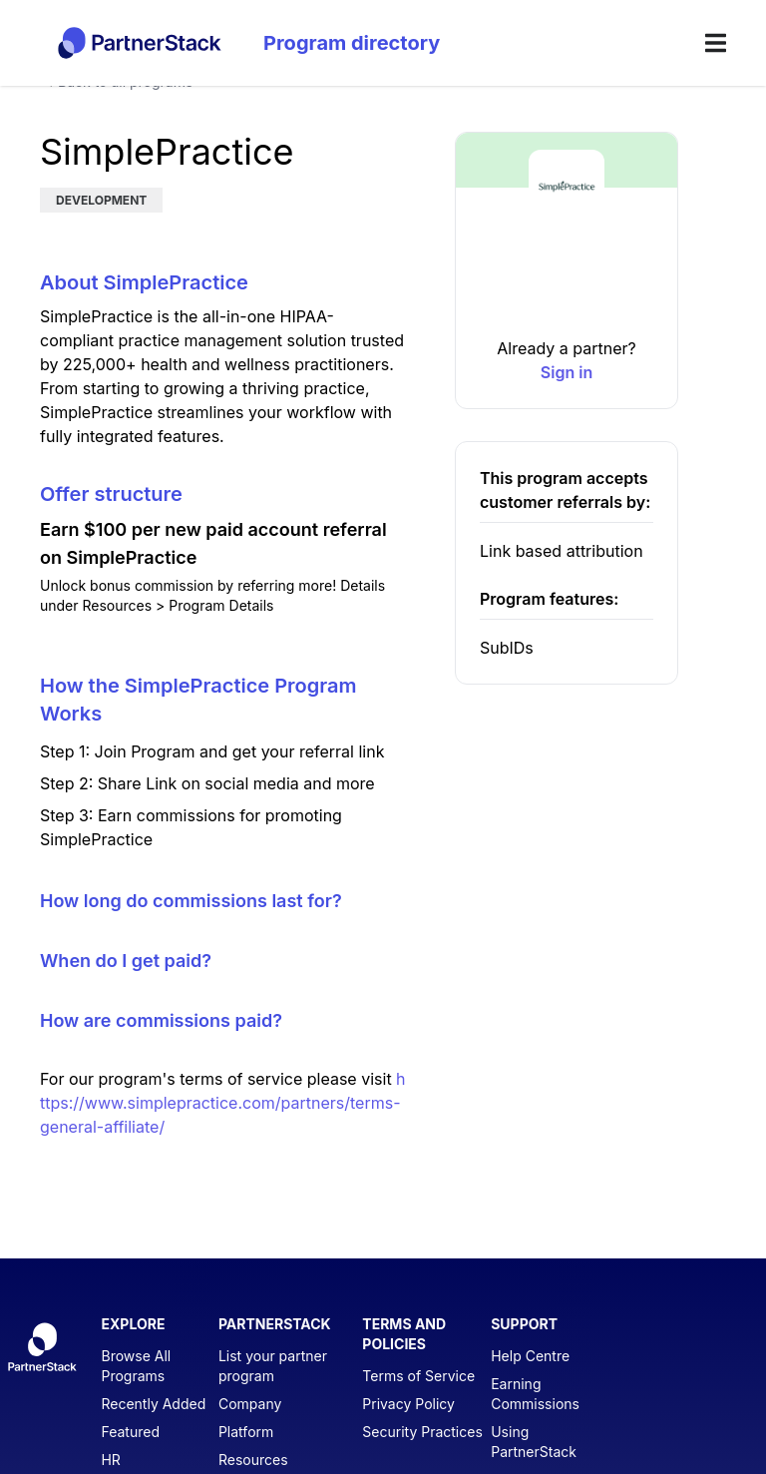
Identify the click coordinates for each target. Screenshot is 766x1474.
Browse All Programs (136, 1365)
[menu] (715, 43)
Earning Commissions (535, 1393)
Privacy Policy (408, 1403)
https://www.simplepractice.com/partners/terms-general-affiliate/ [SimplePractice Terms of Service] (223, 1103)
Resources (253, 1459)
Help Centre (530, 1355)
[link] (566, 372)
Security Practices (422, 1431)
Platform (245, 1431)
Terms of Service (418, 1375)
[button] (566, 294)
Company (249, 1403)
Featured (130, 1431)
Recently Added (153, 1403)
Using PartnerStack (533, 1441)
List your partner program (272, 1365)
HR (110, 1459)
